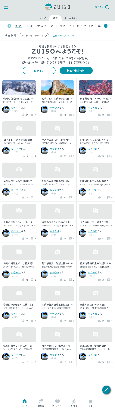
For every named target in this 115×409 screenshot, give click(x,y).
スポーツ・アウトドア (81, 26)
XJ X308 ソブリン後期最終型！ (20, 139)
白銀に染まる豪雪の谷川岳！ (95, 139)
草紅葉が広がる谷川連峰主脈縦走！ (22, 181)
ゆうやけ (16, 107)
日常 (29, 26)
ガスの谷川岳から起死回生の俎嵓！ (61, 139)
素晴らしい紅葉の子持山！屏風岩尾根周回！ (66, 98)
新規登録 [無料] (76, 70)
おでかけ (41, 26)
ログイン (99, 6)
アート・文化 (57, 26)
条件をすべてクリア (63, 36)
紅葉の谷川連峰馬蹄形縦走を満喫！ (61, 181)
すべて (18, 26)
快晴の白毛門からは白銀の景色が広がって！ (27, 98)
